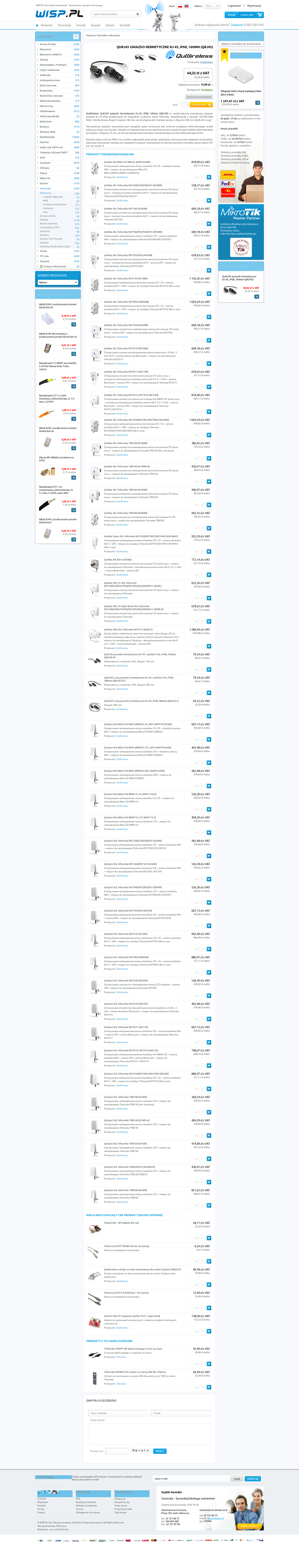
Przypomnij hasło (123, 1509)
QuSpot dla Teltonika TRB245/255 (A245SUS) (129, 1166)
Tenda (59, 250)
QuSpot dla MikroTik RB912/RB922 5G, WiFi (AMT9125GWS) (138, 724)
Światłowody (59, 136)
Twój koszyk (120, 1512)
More (73, 324)
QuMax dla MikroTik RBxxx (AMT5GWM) (127, 161)
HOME (37, 25)
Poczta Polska (228, 192)
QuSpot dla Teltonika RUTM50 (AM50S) (126, 957)
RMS (61, 200)
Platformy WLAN (59, 116)
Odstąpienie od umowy (88, 1512)
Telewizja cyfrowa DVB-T (59, 152)
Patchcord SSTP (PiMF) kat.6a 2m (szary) (126, 1246)
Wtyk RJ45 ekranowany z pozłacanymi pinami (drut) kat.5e (58, 335)
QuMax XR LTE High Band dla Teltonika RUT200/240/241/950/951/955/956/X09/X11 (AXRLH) (133, 608)
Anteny (59, 59)
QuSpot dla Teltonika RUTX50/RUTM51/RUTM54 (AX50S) (136, 1073)
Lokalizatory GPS (59, 227)
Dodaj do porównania (199, 96)
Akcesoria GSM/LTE (59, 54)
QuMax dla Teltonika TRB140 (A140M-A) (127, 466)
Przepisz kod (96, 1451)
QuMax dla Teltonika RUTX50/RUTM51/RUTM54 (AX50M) (136, 419)
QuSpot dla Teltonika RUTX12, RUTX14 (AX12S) (131, 1050)
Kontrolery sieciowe (59, 95)
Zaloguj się (119, 1498)
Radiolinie (59, 121)
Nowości (47, 25)
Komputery (59, 90)
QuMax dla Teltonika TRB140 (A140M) (125, 443)
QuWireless (206, 62)
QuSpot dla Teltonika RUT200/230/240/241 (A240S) (133, 840)
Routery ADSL (59, 131)
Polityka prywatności (86, 1505)
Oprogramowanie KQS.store (52, 1526)
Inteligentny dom (59, 80)
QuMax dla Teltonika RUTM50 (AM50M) (126, 301)
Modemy (59, 231)
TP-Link (59, 256)
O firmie (41, 1498)
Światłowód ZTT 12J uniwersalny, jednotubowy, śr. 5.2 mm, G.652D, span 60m (56, 489)
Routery (59, 126)
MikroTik (59, 178)
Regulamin (42, 1502)
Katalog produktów (86, 1502)
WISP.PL (59, 14)
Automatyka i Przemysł (59, 64)
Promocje (64, 25)
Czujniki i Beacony (61, 197)
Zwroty (79, 1509)
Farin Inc (64, 1529)
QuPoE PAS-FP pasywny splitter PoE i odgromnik (132, 1315)
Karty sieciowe (59, 85)
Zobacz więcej (249, 1526)
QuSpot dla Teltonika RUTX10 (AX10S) (126, 1003)
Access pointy (59, 216)
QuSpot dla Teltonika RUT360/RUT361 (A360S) (130, 863)
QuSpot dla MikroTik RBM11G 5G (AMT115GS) (130, 794)
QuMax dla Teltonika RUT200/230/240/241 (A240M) (133, 185)
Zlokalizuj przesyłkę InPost (234, 159)
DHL (228, 175)
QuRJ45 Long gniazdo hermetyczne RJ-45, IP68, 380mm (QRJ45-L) (141, 700)
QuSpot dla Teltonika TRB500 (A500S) (125, 1190)
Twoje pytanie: (97, 1420)
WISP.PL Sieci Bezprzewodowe (55, 1522)
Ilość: (175, 104)
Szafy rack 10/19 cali (59, 147)
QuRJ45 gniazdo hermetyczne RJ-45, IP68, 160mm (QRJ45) (239, 278)
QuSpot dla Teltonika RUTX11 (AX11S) (126, 1027)
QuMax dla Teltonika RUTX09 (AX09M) (126, 325)
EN (186, 6)
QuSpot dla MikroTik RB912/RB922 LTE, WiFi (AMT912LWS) (137, 747)
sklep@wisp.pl (215, 1518)
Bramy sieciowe (59, 223)
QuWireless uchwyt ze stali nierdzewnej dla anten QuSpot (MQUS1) (142, 1269)
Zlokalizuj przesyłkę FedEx (234, 155)
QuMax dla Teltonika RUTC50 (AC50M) (126, 278)
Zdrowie (59, 167)
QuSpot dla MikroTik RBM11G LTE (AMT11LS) (130, 817)
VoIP (59, 157)
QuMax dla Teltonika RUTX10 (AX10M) (126, 348)
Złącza (59, 173)
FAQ (78, 1498)
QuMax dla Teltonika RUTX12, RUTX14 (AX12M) (131, 394)
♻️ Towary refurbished (59, 266)
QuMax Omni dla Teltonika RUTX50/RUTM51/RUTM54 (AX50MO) (141, 536)
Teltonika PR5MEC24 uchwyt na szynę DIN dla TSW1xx (135, 1371)
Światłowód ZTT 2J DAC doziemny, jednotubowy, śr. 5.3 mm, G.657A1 (56, 398)
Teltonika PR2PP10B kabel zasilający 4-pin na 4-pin (133, 1348)
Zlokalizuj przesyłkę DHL (233, 152)
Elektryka (59, 75)
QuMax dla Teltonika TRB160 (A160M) (125, 489)
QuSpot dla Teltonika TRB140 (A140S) (125, 1096)
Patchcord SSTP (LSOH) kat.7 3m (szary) (126, 1292)
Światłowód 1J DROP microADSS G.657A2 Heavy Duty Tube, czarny (57, 366)
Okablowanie (59, 111)
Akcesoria (59, 49)
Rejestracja (254, 5)
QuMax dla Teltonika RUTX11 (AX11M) (126, 371)
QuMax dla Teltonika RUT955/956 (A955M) (128, 255)
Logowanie (234, 5)
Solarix (59, 183)
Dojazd (95, 25)
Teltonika (59, 188)
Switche (59, 142)
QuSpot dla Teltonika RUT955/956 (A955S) (128, 910)
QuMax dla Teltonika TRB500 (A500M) (125, 512)
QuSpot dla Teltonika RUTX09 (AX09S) (126, 980)
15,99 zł (205, 85)
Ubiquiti (59, 261)
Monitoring (59, 106)
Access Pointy (59, 44)
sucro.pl (53, 1529)
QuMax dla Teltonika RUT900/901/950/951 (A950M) (133, 231)
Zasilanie (59, 162)
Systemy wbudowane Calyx (59, 246)
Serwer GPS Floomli (59, 239)
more (257, 103)
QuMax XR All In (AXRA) (118, 559)
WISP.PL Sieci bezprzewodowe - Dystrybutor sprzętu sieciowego (69, 5)
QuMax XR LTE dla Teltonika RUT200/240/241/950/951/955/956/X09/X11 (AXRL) (133, 584)
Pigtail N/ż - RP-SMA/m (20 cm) (121, 1222)
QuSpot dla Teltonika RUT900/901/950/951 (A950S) (133, 887)
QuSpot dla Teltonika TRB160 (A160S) (125, 1143)
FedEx (228, 183)
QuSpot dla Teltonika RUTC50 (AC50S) (125, 933)
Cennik (81, 25)
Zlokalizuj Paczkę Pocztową (235, 162)
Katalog (90, 35)
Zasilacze (61, 208)
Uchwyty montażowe (61, 204)
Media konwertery (59, 100)
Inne (61, 212)
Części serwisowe (59, 69)
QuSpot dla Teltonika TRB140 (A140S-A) (127, 1120)
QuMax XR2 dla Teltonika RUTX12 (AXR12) (128, 629)
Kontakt (125, 25)
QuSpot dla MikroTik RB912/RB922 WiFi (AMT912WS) (134, 770)
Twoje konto (120, 1505)
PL (180, 6)
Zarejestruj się (121, 1502)
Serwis (110, 25)
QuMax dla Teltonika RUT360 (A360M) (125, 208)
